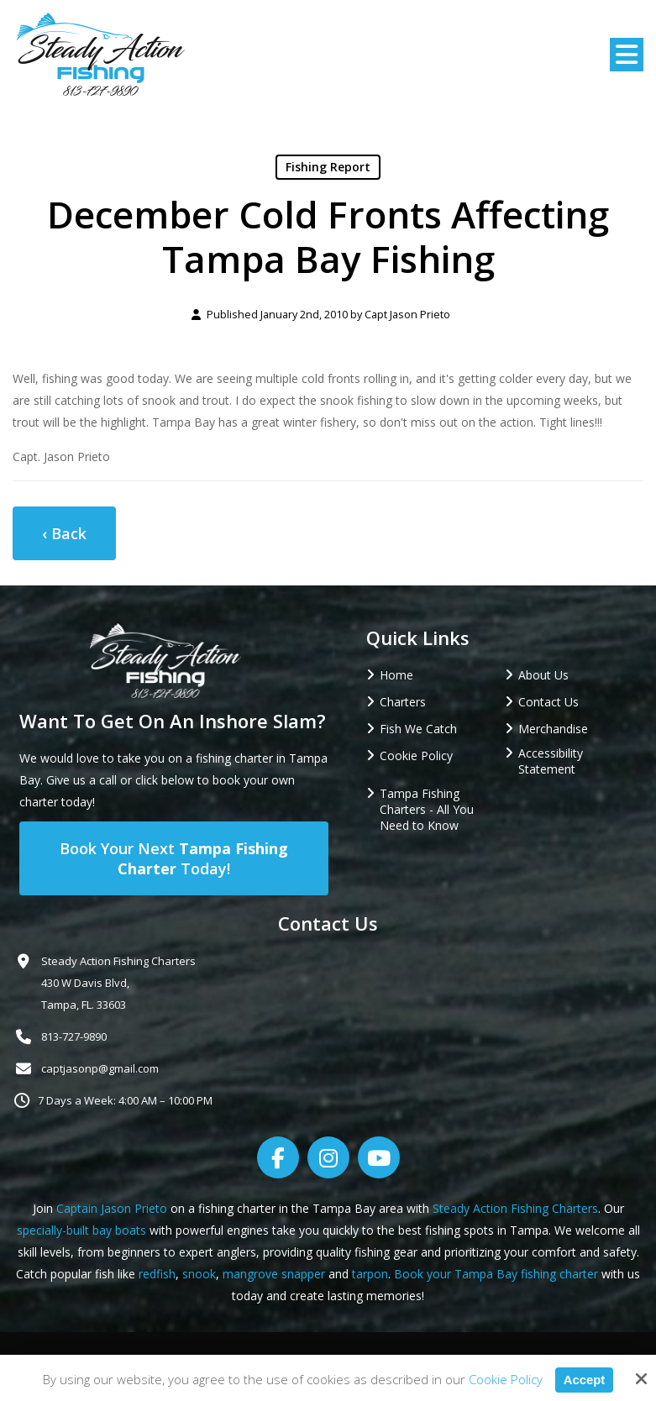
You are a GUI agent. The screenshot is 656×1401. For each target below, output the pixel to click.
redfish (157, 1274)
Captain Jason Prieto (111, 1208)
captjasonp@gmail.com (100, 1068)
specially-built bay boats (81, 1230)
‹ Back (64, 533)
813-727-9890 (74, 1036)
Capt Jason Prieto (407, 314)
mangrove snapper (274, 1274)
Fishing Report (328, 167)
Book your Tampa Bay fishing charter (496, 1274)
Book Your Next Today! (174, 858)
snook (199, 1274)
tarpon (370, 1274)
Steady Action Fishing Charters (515, 1208)
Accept (584, 1379)
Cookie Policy (505, 1379)
